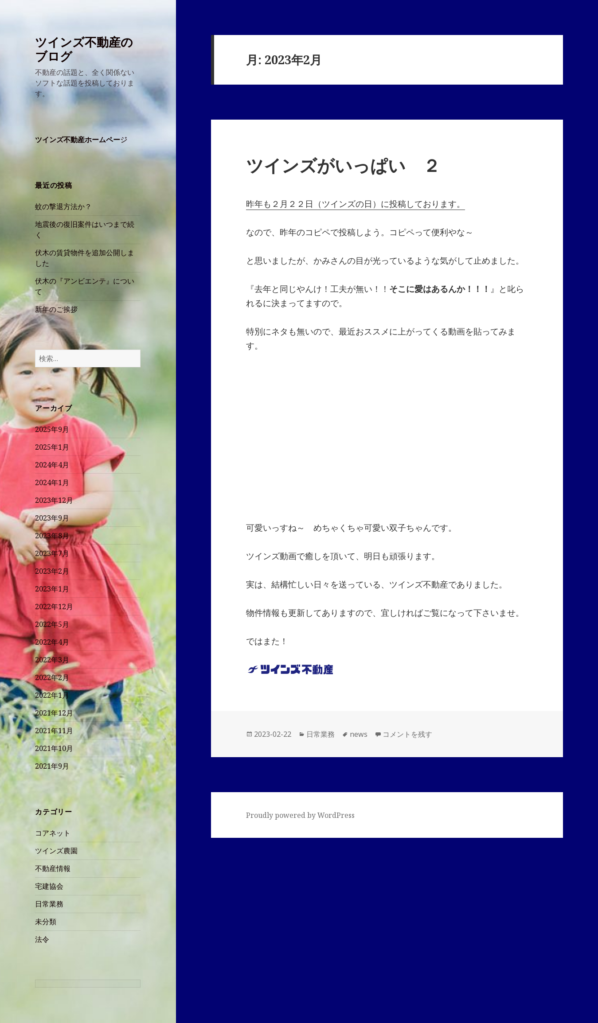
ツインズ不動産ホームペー (77, 139)
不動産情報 (52, 868)
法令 (42, 939)
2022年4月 (52, 642)
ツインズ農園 (56, 851)
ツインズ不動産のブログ (84, 49)
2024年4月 (52, 465)
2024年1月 (52, 482)
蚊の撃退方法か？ (63, 206)
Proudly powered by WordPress (300, 815)
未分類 (45, 921)
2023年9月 (52, 518)
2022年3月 (52, 660)
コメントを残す (407, 734)
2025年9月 (52, 429)
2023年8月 (52, 536)
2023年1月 (52, 589)
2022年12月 (54, 606)
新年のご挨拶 (56, 309)
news (358, 734)
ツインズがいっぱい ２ (343, 165)
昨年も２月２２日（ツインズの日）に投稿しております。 (355, 204)
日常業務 (49, 904)
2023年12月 (54, 500)
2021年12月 (54, 713)
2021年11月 (54, 730)
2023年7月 (52, 553)
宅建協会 (49, 886)
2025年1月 (52, 447)
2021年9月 (52, 766)
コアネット (52, 833)
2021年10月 (54, 748)
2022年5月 (52, 624)
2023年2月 (52, 571)
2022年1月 (52, 695)
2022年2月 (52, 677)
